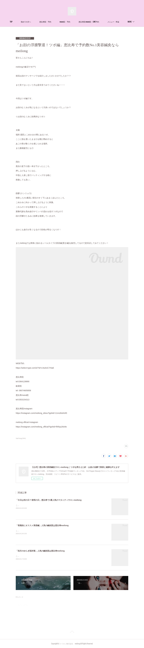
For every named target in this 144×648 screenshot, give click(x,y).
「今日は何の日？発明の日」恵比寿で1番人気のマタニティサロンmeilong (48, 500)
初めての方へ (36, 22)
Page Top (72, 632)
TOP (21, 22)
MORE (120, 22)
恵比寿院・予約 (55, 22)
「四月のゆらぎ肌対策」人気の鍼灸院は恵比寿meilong (40, 551)
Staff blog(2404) (21, 438)
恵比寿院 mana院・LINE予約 (99, 22)
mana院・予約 (75, 22)
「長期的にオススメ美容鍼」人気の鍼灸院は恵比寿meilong (42, 525)
